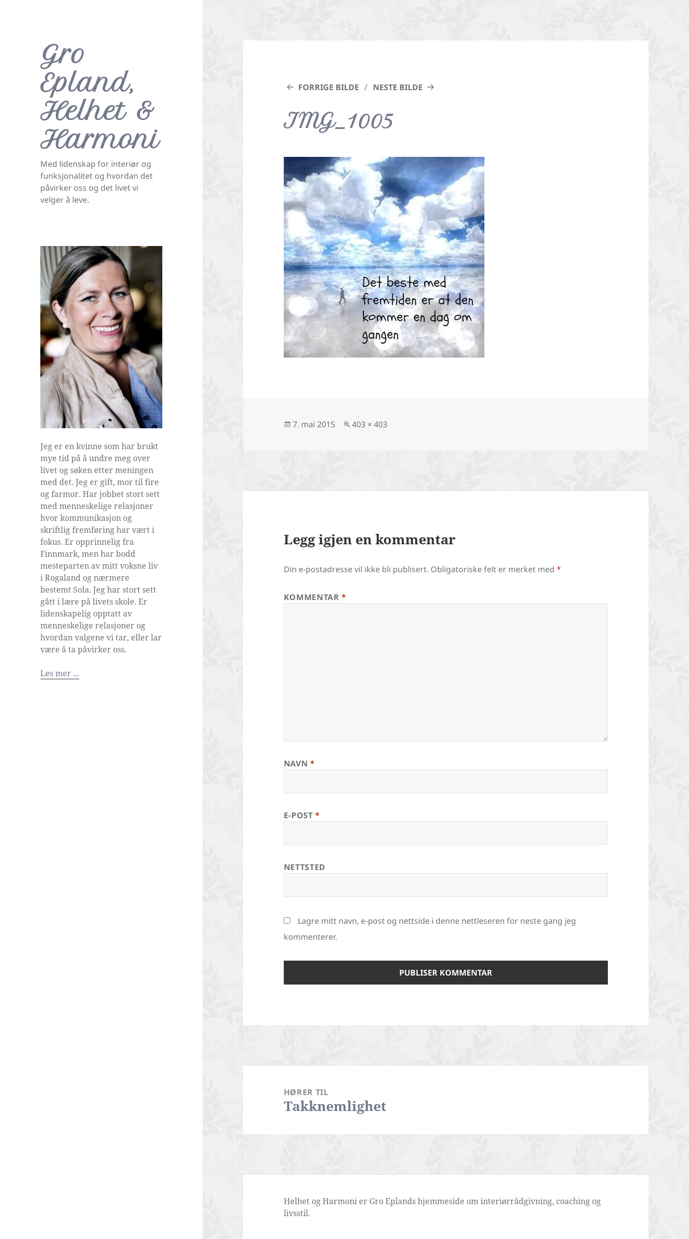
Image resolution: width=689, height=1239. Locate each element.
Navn (299, 763)
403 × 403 (369, 424)
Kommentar (315, 597)
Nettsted (305, 867)
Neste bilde (398, 87)
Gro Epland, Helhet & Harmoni (100, 96)
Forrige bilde (328, 87)
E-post (302, 815)
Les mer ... (59, 673)
